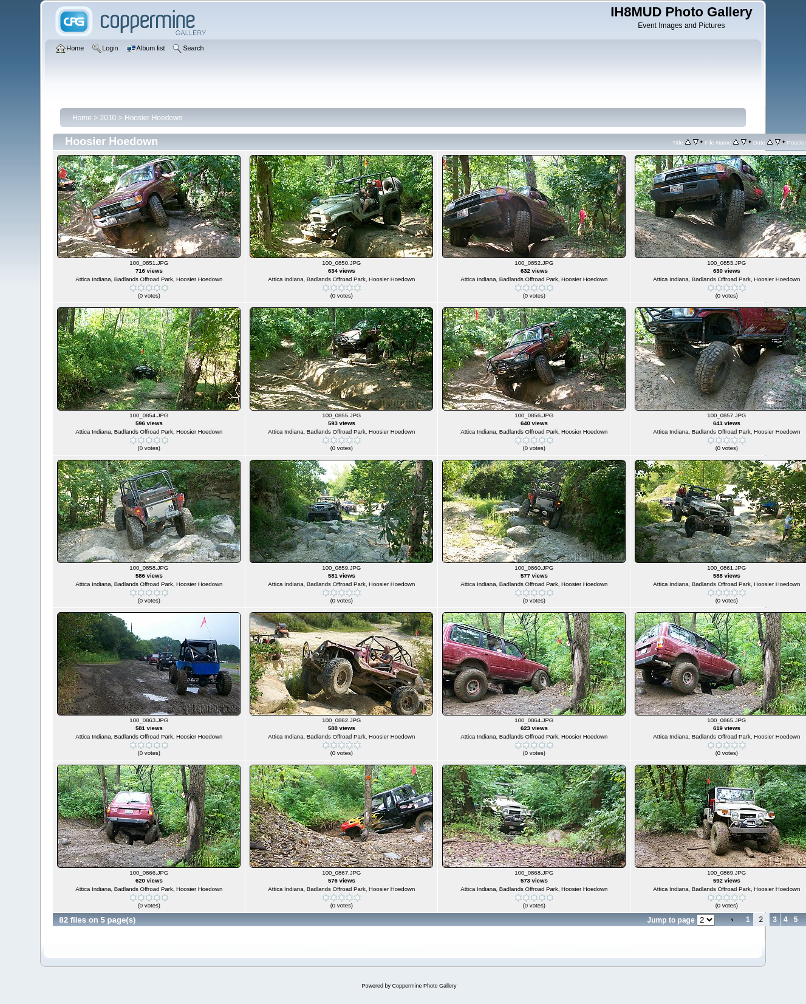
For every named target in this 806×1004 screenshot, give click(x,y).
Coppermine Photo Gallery (424, 986)
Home (82, 118)
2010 (108, 118)
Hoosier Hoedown (153, 118)
